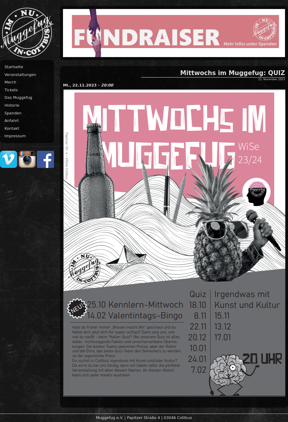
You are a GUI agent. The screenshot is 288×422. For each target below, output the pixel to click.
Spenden (12, 113)
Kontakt (11, 128)
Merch (10, 82)
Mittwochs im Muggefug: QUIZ (232, 73)
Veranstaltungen (20, 74)
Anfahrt (11, 120)
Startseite (13, 67)
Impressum (15, 136)
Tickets (11, 90)
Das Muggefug (18, 97)
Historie (11, 105)
